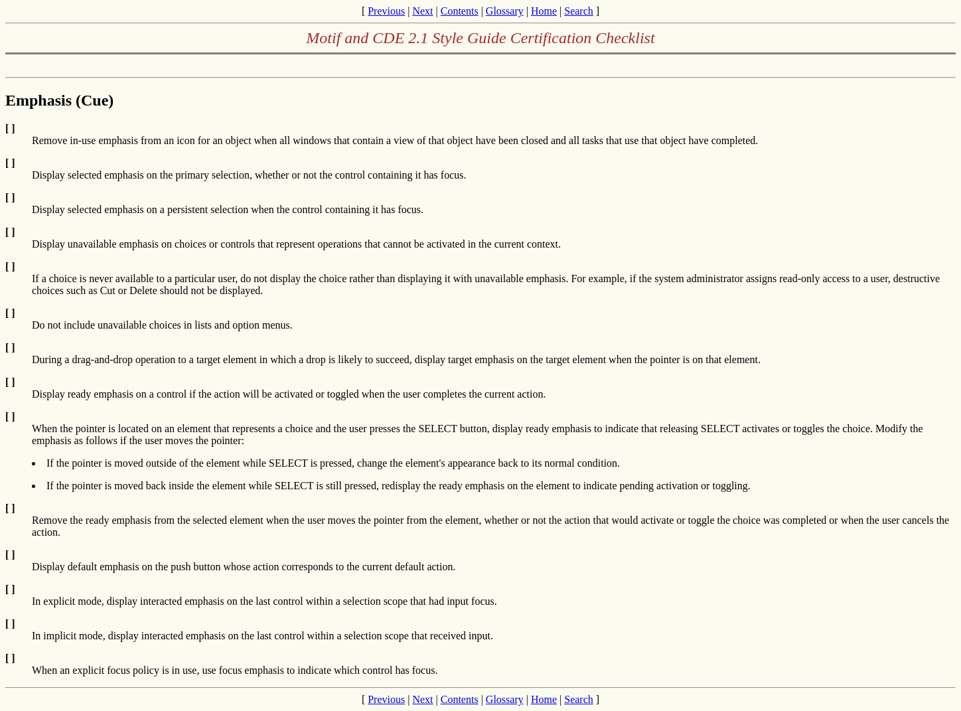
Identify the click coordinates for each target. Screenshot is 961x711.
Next (422, 11)
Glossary (505, 11)
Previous (386, 11)
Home (544, 11)
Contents (460, 11)
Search (578, 11)
